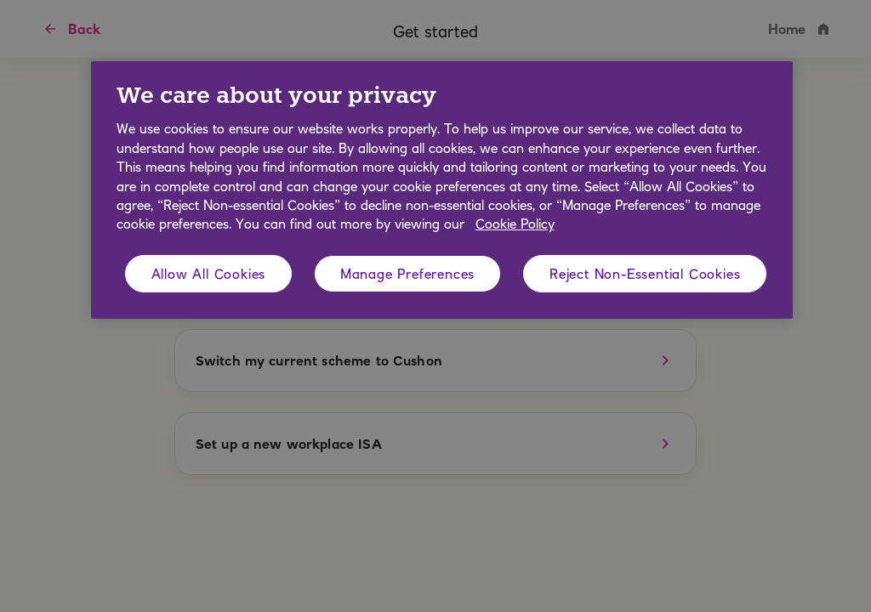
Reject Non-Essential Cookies (644, 273)
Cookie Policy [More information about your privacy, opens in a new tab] (515, 223)
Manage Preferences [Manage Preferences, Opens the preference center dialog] (407, 273)
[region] (442, 190)
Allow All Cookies (208, 273)
